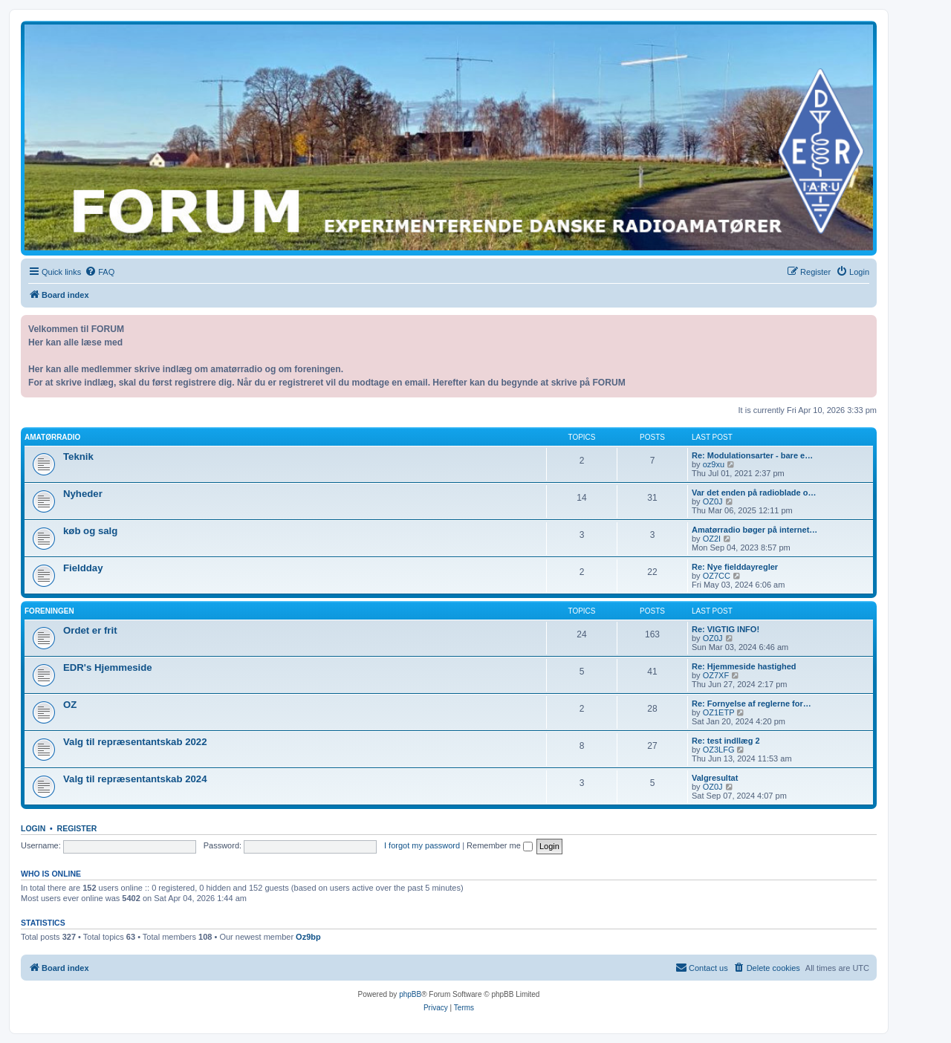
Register (77, 828)
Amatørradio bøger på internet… (754, 529)
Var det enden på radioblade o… (754, 492)
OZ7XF (716, 675)
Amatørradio (52, 437)
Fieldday (83, 568)
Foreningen (49, 611)
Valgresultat (715, 777)
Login (33, 828)
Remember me (500, 845)
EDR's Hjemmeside (107, 667)
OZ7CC (716, 575)
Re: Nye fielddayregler (735, 566)
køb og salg (90, 530)
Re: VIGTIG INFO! (725, 629)
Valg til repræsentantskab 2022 (135, 741)
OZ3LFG (719, 749)
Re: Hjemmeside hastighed (744, 666)
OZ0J (713, 501)
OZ (70, 704)
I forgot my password (422, 845)
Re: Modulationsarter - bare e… (752, 455)
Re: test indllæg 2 (726, 740)
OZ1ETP (719, 712)
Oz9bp (308, 936)
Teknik (78, 456)
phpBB (410, 994)
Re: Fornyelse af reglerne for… (751, 703)
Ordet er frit (90, 630)
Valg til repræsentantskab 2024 (135, 778)
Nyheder (83, 493)
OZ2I (712, 538)
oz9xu (713, 464)
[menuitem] (99, 272)
